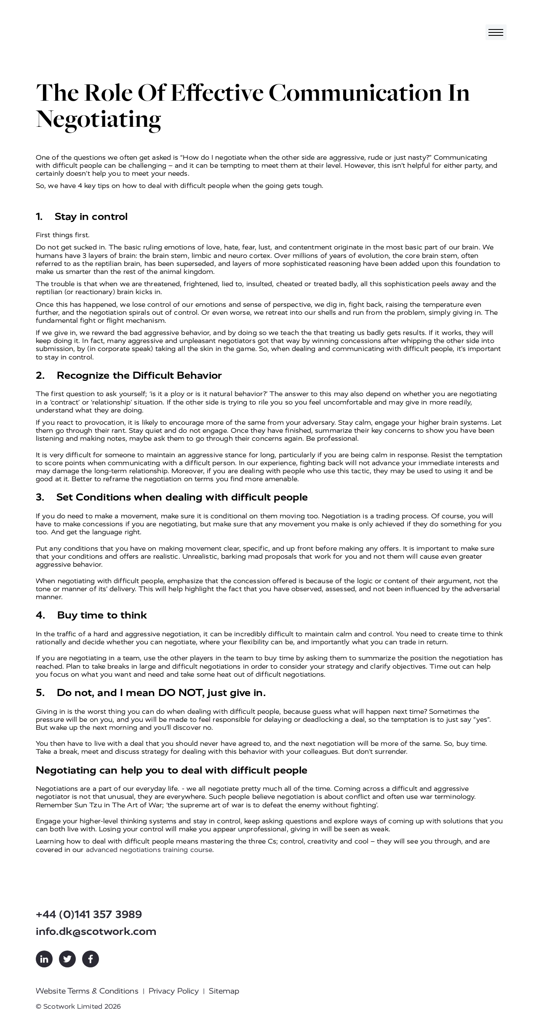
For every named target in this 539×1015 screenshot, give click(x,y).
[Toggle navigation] (496, 32)
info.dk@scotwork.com (96, 931)
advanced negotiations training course (149, 850)
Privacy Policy (174, 991)
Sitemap (224, 991)
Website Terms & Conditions (87, 991)
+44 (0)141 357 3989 (89, 914)
